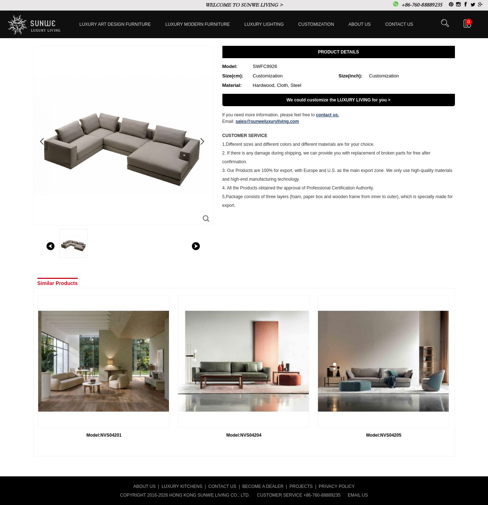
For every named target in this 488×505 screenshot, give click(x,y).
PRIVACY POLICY (337, 486)
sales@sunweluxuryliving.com (267, 121)
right (195, 246)
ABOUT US (144, 486)
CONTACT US (222, 486)
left (50, 246)
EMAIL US (358, 495)
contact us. (327, 114)
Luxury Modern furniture (197, 24)
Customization (316, 24)
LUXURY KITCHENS (182, 486)
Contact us (399, 24)
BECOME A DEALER (262, 486)
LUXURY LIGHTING (264, 24)
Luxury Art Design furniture (115, 24)
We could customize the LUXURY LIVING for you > (338, 100)
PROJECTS (301, 486)
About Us (359, 24)
